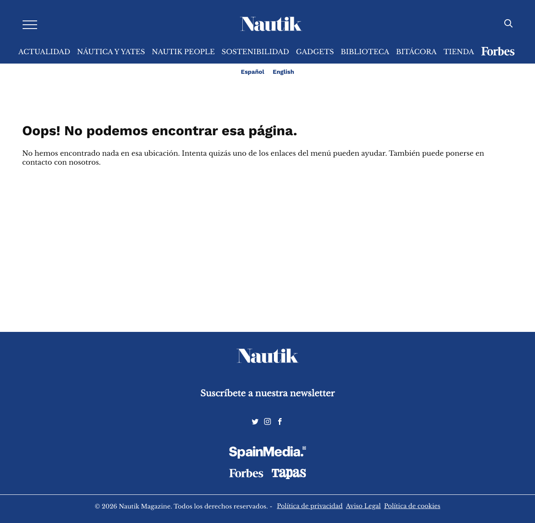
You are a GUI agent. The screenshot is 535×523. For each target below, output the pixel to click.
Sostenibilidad (255, 52)
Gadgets (315, 52)
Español (253, 72)
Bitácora (416, 52)
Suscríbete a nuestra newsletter (268, 393)
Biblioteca (365, 52)
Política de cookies (412, 506)
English (283, 72)
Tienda (458, 52)
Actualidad (44, 52)
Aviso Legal (363, 506)
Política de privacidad (310, 506)
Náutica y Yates (111, 52)
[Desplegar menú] (30, 24)
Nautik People (183, 52)
